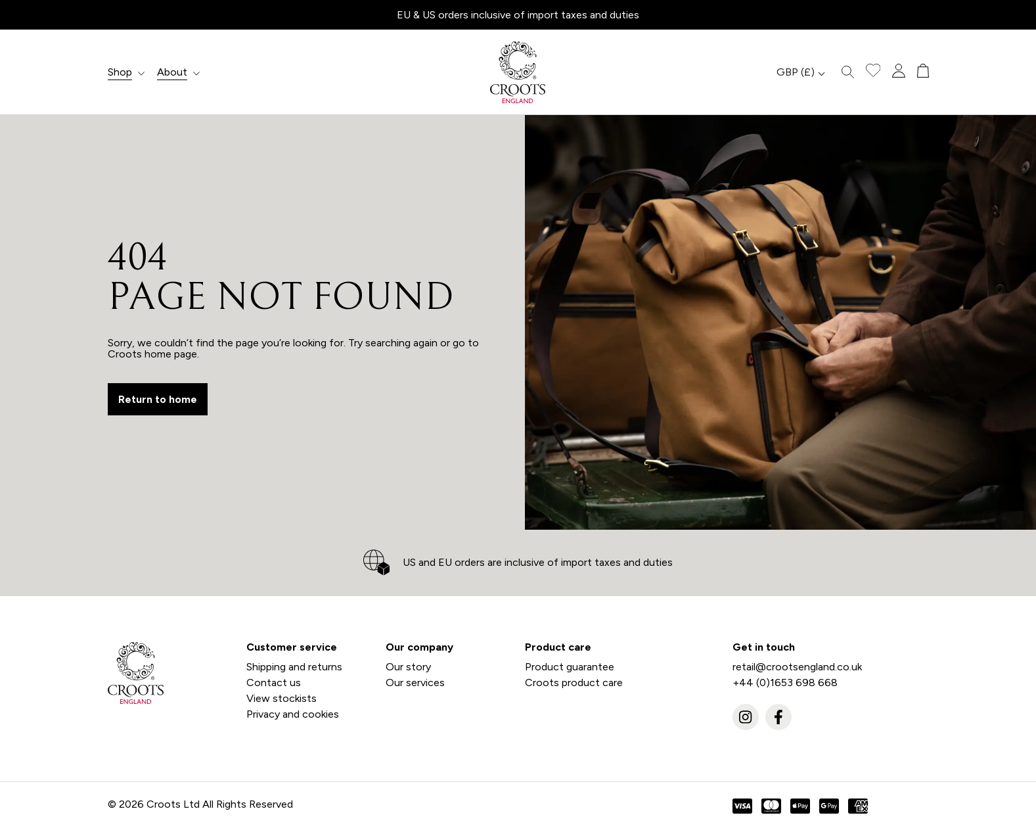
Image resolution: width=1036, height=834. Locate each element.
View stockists (281, 698)
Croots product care (574, 682)
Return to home (157, 399)
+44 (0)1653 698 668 (785, 682)
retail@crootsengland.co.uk (797, 666)
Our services (415, 682)
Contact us (273, 682)
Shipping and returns (294, 666)
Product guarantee (569, 666)
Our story (408, 666)
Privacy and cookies (292, 714)
